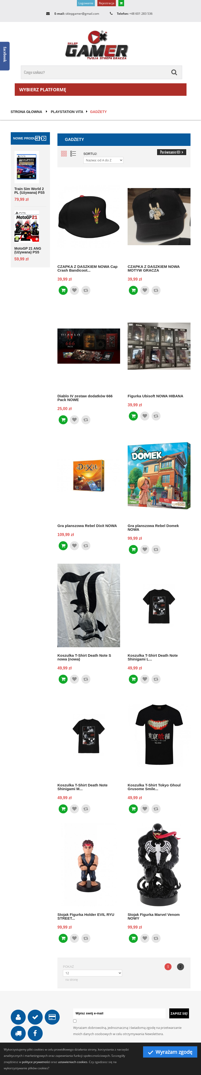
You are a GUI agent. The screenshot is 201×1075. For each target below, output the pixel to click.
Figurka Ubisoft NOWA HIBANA (155, 396)
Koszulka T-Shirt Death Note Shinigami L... (153, 657)
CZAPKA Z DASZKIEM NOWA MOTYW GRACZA (154, 268)
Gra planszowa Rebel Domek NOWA (153, 527)
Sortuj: (90, 154)
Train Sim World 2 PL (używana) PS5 (29, 191)
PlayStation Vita (67, 112)
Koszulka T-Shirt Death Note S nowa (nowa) (84, 657)
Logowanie (85, 3)
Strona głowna (26, 112)
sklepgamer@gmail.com (82, 13)
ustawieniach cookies (72, 1062)
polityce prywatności (36, 1062)
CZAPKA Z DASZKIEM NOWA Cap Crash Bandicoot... (87, 268)
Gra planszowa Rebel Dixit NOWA (87, 526)
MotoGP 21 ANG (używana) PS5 (27, 250)
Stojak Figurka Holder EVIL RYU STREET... (85, 916)
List (73, 153)
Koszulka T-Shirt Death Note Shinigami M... (82, 787)
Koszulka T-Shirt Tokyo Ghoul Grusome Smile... (154, 787)
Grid (64, 153)
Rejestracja (106, 3)
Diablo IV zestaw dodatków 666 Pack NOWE (85, 398)
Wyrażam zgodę (170, 1052)
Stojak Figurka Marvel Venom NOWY (154, 916)
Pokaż (68, 966)
